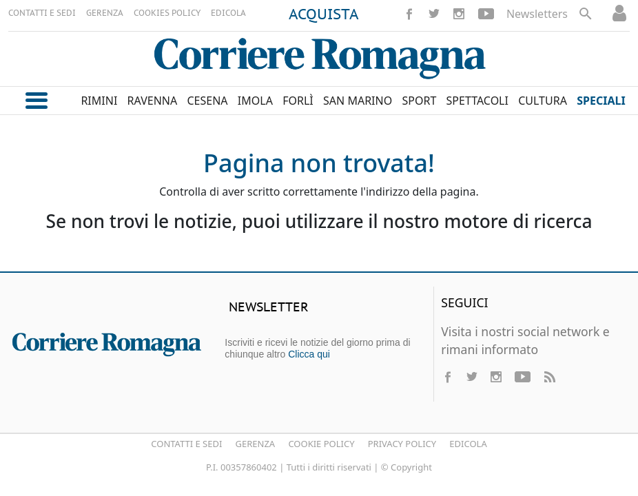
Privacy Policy (402, 443)
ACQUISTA (324, 15)
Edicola (467, 443)
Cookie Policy (321, 443)
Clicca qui (309, 354)
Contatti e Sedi (186, 443)
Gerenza (256, 443)
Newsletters (537, 13)
